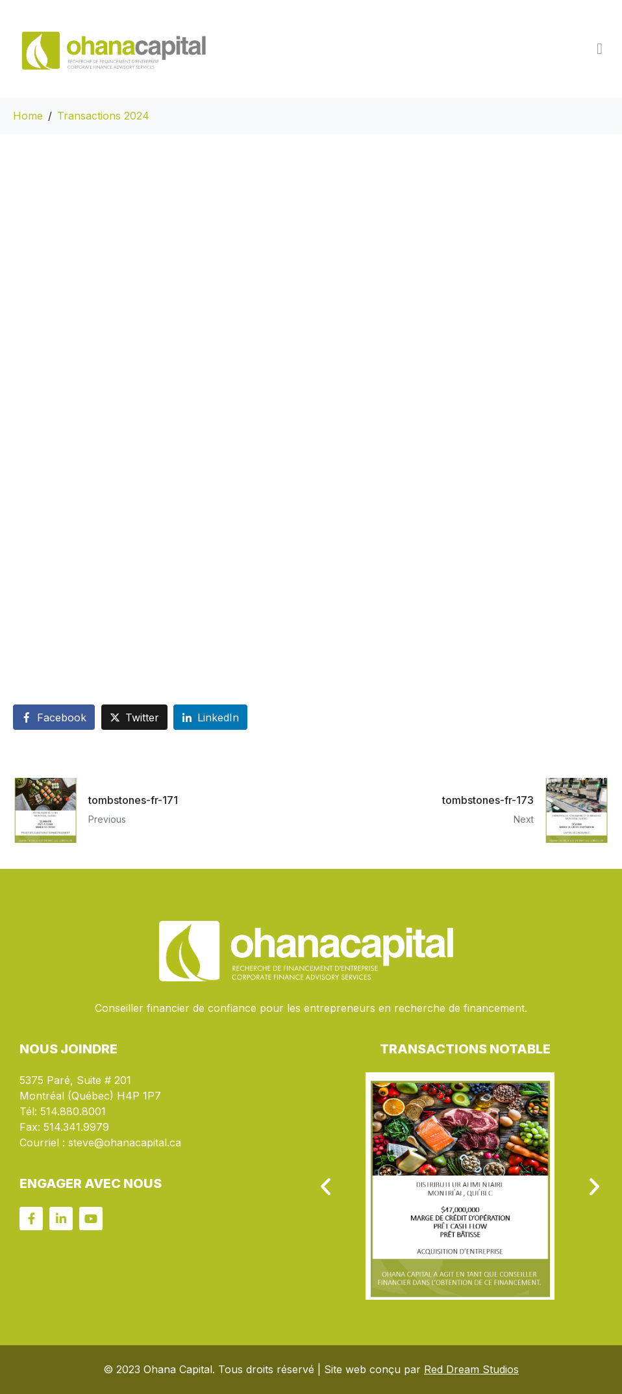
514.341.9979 (76, 1126)
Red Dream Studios (471, 1369)
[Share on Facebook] (54, 717)
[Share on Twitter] (134, 717)
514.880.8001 (73, 1111)
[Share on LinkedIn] (210, 717)
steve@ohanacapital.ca (124, 1142)
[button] (325, 1186)
